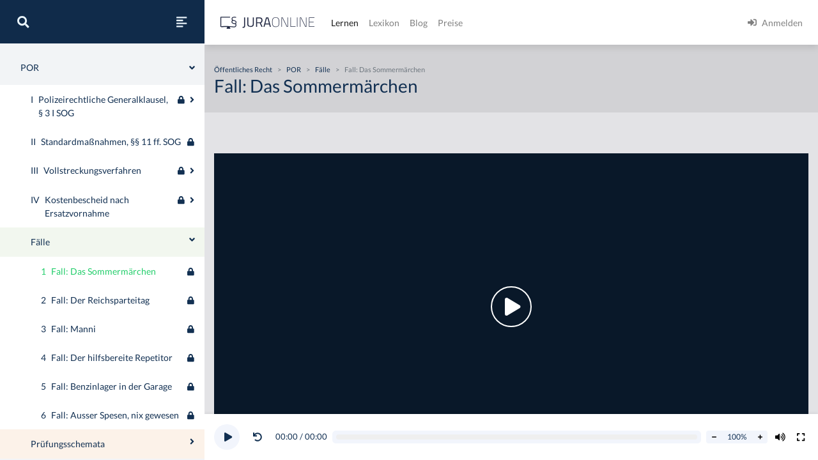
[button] (260, 437)
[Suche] (23, 21)
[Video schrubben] (517, 437)
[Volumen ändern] (780, 437)
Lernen (345, 22)
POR (293, 69)
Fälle (322, 69)
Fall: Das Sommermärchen (384, 69)
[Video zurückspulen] (257, 437)
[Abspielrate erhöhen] (760, 437)
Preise (450, 22)
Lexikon (384, 22)
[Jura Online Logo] (268, 22)
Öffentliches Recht (243, 69)
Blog (419, 22)
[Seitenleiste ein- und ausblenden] (181, 21)
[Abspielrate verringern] (714, 437)
